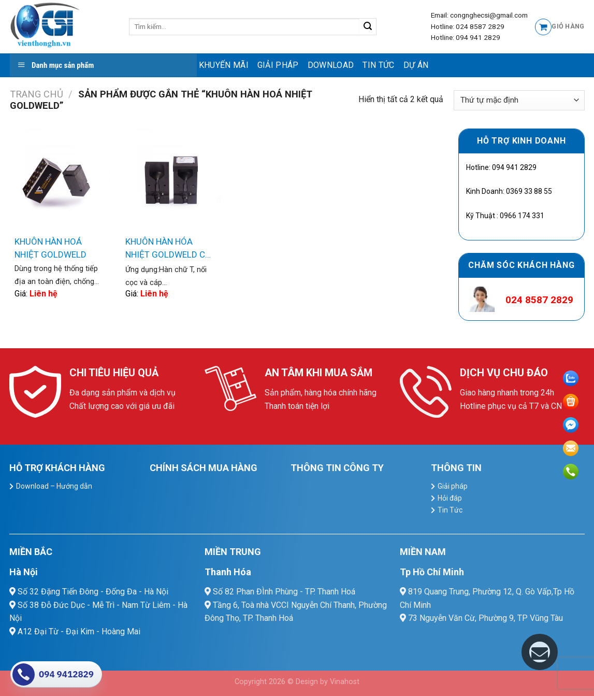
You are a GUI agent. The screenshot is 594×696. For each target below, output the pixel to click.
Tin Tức (378, 65)
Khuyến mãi (224, 65)
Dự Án (416, 65)
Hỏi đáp (450, 498)
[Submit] (367, 27)
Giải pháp (278, 65)
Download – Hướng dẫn (54, 486)
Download (331, 65)
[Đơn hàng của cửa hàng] (519, 100)
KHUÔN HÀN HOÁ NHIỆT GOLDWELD (50, 248)
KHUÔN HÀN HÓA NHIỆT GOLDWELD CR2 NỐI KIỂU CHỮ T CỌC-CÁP (170, 249)
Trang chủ (36, 94)
